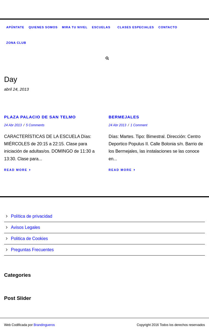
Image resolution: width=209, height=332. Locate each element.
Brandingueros (44, 325)
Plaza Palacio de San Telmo (40, 117)
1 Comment (138, 125)
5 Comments (35, 125)
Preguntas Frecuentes (32, 249)
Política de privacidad (31, 216)
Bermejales (124, 117)
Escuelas (101, 27)
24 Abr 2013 (13, 125)
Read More (17, 169)
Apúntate (15, 27)
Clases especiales (136, 27)
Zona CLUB (16, 42)
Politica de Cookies (29, 238)
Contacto (167, 27)
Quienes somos (43, 27)
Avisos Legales (25, 227)
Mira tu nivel (75, 27)
